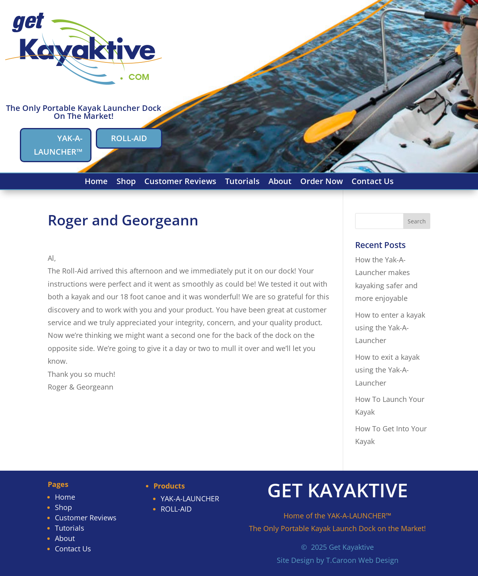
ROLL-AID (129, 138)
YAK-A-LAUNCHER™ (58, 145)
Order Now (321, 182)
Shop (126, 182)
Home (96, 182)
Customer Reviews (180, 182)
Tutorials (242, 182)
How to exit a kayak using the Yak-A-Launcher (387, 370)
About (279, 182)
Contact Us (373, 182)
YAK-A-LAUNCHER (190, 498)
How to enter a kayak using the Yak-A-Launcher (390, 327)
